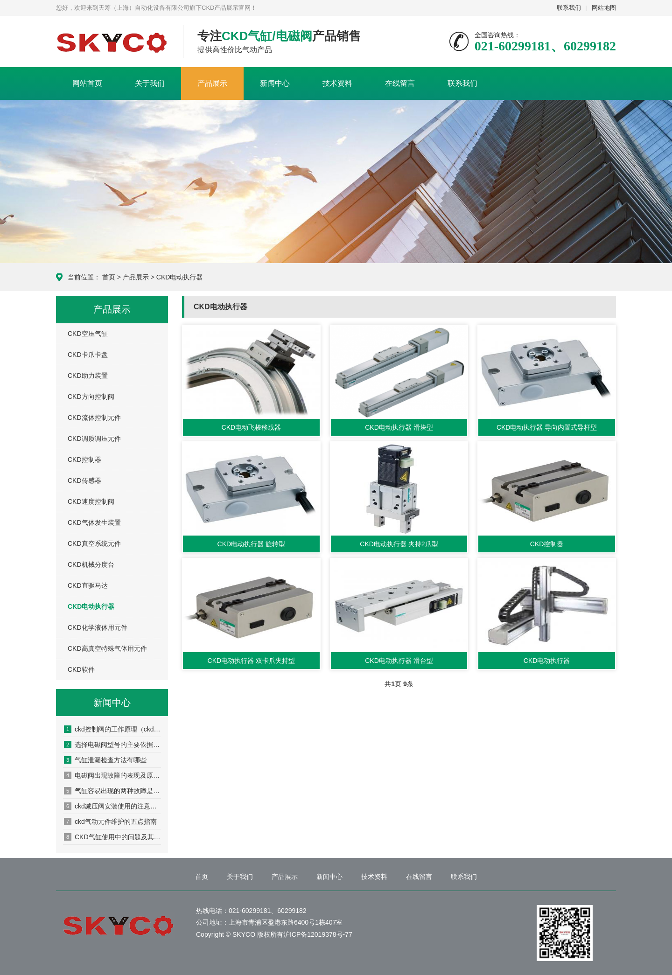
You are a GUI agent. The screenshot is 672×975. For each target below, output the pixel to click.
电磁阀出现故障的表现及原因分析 (112, 775)
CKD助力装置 (88, 375)
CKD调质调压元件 (94, 438)
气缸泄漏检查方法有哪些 (105, 760)
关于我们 (150, 83)
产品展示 (212, 83)
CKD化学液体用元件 (97, 627)
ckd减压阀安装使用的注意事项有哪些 (112, 806)
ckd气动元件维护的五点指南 (110, 821)
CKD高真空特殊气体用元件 (107, 648)
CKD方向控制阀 (91, 396)
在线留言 (400, 83)
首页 (108, 277)
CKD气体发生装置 (94, 522)
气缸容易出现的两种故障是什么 (112, 790)
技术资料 (337, 83)
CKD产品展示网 (112, 42)
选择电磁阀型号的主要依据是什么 (112, 744)
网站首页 (87, 83)
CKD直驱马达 (88, 585)
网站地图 (604, 7)
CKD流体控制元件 (94, 417)
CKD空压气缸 (88, 333)
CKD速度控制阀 (91, 501)
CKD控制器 (84, 459)
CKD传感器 (84, 480)
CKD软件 (81, 669)
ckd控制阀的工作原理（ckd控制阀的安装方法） (112, 729)
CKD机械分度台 (91, 564)
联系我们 (569, 7)
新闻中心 (275, 83)
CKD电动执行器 (179, 277)
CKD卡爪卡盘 (88, 354)
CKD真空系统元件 (94, 543)
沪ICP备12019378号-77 (317, 934)
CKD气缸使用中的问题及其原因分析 (112, 837)
